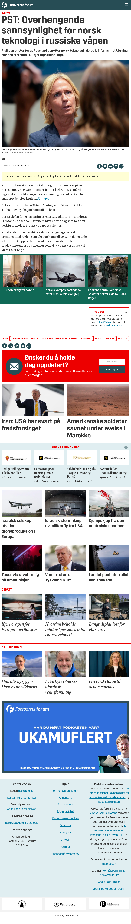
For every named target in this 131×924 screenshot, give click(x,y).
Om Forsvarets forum (65, 795)
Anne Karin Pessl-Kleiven (21, 813)
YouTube (65, 851)
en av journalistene (113, 329)
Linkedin (65, 844)
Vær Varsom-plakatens (103, 817)
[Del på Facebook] (99, 170)
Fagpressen (109, 868)
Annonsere (65, 802)
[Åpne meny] (126, 7)
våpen (98, 343)
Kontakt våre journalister (21, 802)
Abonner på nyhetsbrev (65, 858)
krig (5, 343)
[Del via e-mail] (116, 170)
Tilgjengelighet (65, 815)
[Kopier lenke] (121, 170)
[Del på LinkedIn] (110, 170)
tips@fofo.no (105, 326)
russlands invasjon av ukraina (59, 343)
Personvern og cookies (65, 822)
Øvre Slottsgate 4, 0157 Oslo (21, 827)
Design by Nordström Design (109, 893)
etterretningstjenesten (25, 343)
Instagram (65, 836)
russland (86, 343)
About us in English (109, 886)
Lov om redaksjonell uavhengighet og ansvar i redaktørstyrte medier (109, 797)
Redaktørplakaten (109, 806)
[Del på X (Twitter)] (104, 170)
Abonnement (65, 808)
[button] (126, 451)
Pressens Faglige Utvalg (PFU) (108, 839)
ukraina (110, 343)
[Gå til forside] (27, 6)
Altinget (43, 202)
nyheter (122, 343)
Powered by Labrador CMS (66, 920)
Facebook (65, 829)
